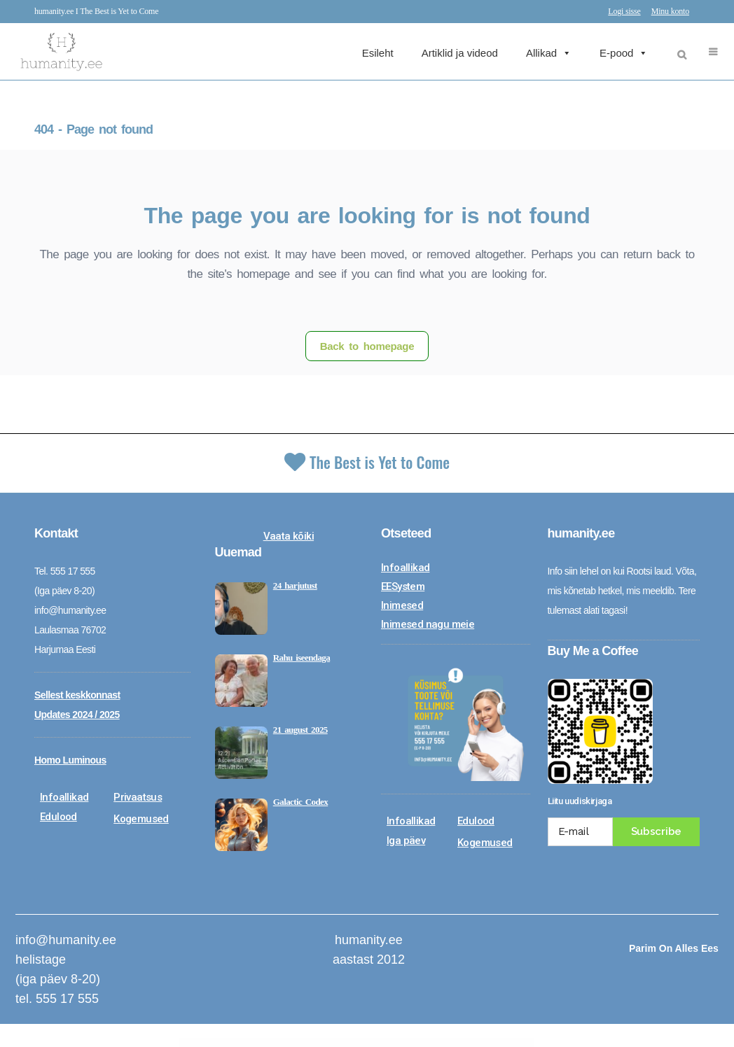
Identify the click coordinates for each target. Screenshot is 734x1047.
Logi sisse (624, 11)
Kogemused (141, 819)
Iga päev (406, 840)
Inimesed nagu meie (427, 624)
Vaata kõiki (288, 536)
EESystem (402, 586)
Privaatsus (137, 797)
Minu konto (670, 11)
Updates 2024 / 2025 (77, 714)
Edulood (58, 816)
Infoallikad (64, 797)
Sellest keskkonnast (77, 695)
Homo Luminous (70, 760)
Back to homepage (367, 346)
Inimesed (402, 605)
